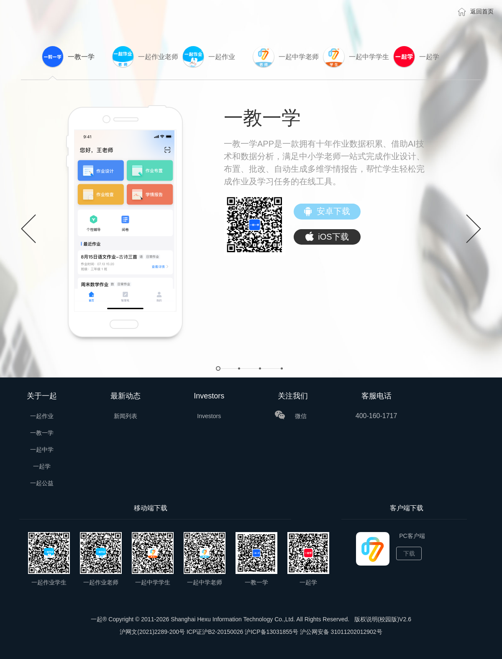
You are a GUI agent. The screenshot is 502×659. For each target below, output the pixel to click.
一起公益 (42, 483)
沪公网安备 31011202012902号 (341, 631)
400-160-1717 (376, 415)
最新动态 (125, 396)
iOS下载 (326, 237)
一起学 (42, 466)
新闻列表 (125, 416)
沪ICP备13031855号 (271, 631)
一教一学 (42, 432)
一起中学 (42, 449)
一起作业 (42, 416)
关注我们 (293, 396)
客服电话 (376, 396)
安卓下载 (327, 212)
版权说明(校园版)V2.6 (382, 619)
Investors (209, 396)
